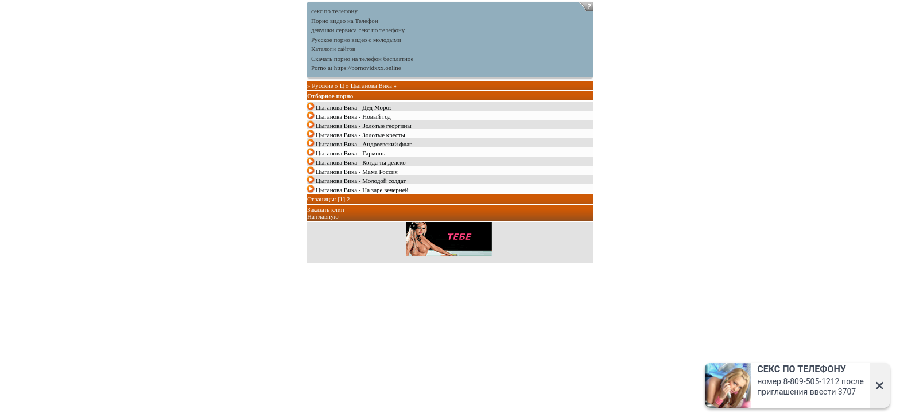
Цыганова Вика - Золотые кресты (360, 134)
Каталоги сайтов (333, 48)
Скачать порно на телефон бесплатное (362, 58)
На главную (323, 216)
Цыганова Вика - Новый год (353, 116)
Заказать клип (325, 209)
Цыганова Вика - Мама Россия (357, 171)
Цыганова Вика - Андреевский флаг (364, 144)
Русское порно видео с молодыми (356, 39)
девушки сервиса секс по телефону (358, 29)
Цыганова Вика (371, 85)
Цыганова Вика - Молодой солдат (361, 180)
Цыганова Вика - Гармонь (350, 153)
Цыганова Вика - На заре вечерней (362, 189)
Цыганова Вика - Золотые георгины (364, 125)
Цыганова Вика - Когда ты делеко (361, 162)
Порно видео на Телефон (344, 20)
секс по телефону (334, 10)
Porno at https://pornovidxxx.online (356, 67)
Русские (322, 85)
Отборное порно (330, 95)
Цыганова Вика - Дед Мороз (353, 107)
